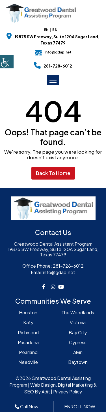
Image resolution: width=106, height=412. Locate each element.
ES (54, 30)
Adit (46, 392)
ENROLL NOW (79, 406)
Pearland (28, 352)
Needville (28, 362)
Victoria (78, 322)
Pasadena (28, 342)
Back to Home (53, 173)
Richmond (28, 332)
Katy (28, 322)
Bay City (78, 332)
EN (46, 30)
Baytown (78, 362)
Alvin (78, 352)
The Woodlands (77, 312)
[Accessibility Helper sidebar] (7, 61)
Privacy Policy (67, 392)
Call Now (26, 406)
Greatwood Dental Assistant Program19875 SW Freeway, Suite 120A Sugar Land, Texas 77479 (53, 249)
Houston (28, 312)
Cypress (77, 342)
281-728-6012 (58, 65)
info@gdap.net (53, 52)
